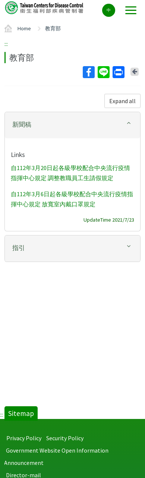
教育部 (53, 28)
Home (24, 28)
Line (103, 72)
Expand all (122, 101)
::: (6, 43)
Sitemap (21, 413)
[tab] (72, 125)
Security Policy (64, 438)
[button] (72, 125)
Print (118, 72)
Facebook (88, 72)
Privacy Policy (23, 438)
